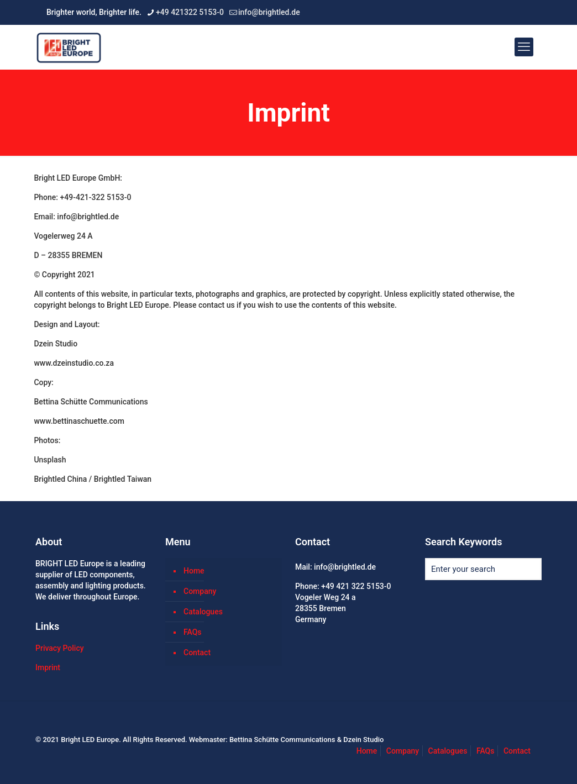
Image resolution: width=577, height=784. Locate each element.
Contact (197, 652)
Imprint (47, 667)
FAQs (192, 632)
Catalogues (203, 611)
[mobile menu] (524, 47)
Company (199, 591)
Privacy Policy (59, 648)
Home (193, 570)
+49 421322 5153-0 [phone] (190, 12)
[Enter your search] (483, 569)
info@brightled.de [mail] (269, 12)
